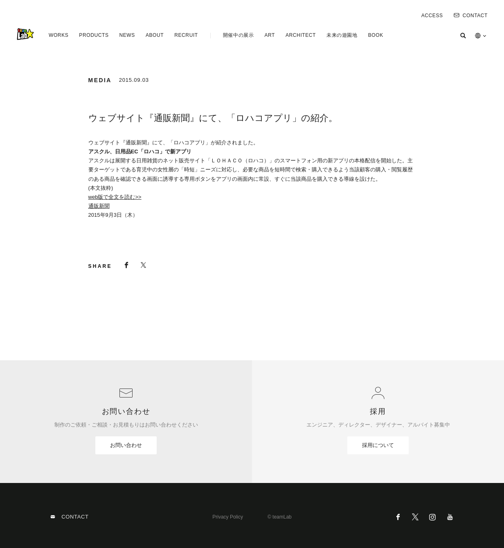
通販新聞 (99, 206)
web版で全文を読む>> (115, 197)
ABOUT (155, 35)
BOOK (375, 35)
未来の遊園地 (342, 35)
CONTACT (471, 15)
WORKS (58, 35)
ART (269, 35)
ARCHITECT (301, 35)
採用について (378, 445)
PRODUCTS (93, 35)
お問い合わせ (126, 445)
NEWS (127, 35)
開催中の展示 (238, 35)
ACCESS (432, 15)
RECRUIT (186, 35)
